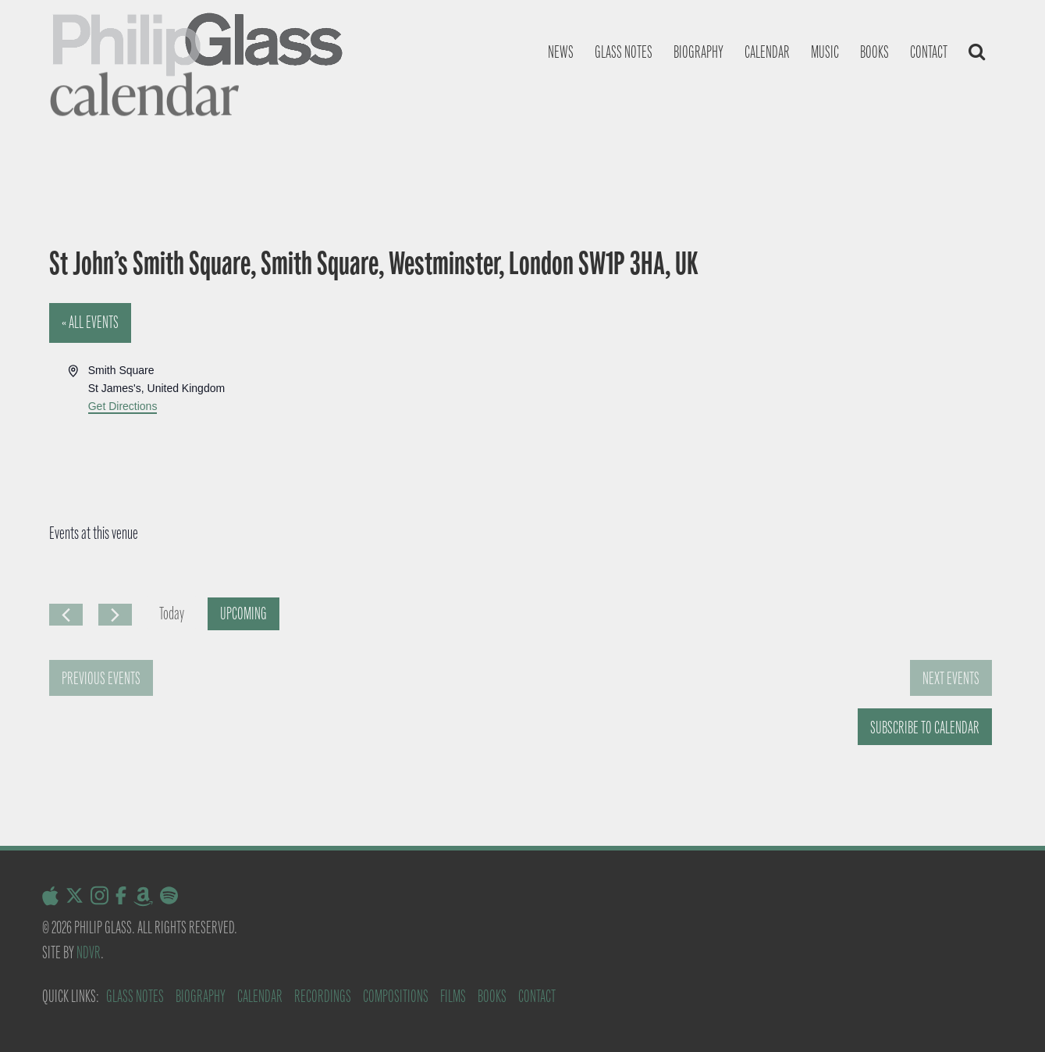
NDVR (88, 952)
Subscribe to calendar (924, 727)
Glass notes (623, 52)
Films (453, 996)
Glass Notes (135, 996)
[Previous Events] (66, 615)
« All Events (90, 322)
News (561, 52)
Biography (698, 52)
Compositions (395, 996)
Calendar (767, 52)
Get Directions (123, 406)
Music (825, 52)
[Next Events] (115, 615)
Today (171, 613)
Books (874, 52)
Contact (928, 52)
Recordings (322, 996)
